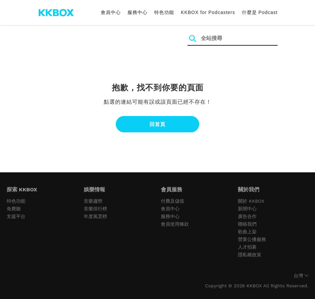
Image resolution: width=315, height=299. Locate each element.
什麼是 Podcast (260, 12)
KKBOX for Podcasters (208, 12)
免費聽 (14, 208)
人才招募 (247, 247)
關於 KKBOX (251, 201)
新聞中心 (247, 208)
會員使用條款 (175, 224)
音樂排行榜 (95, 208)
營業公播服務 (252, 239)
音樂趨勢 (93, 201)
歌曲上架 (247, 231)
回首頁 (157, 124)
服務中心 (137, 12)
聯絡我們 (247, 224)
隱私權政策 (249, 254)
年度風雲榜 (95, 216)
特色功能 (164, 12)
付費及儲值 (172, 201)
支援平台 (16, 216)
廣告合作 (247, 216)
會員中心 (111, 12)
